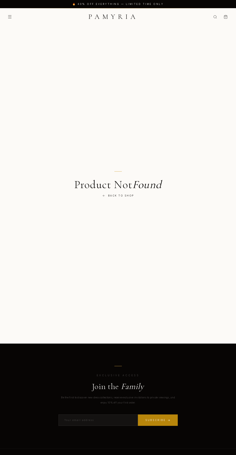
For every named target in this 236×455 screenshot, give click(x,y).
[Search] (215, 17)
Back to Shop (118, 195)
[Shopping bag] (226, 17)
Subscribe (157, 420)
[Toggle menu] (10, 17)
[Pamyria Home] (113, 17)
